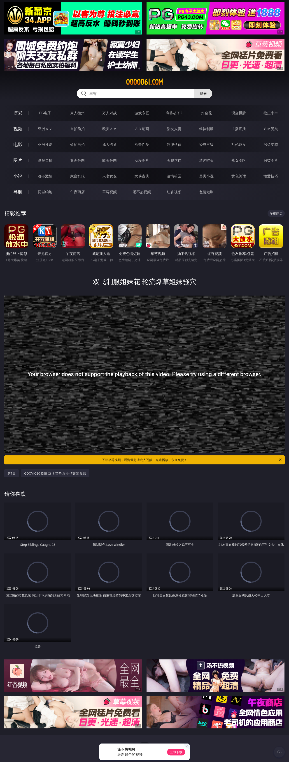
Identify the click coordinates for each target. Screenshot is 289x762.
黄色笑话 (238, 176)
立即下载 (176, 752)
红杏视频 (174, 191)
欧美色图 (109, 160)
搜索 (203, 93)
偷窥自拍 (45, 160)
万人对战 (109, 112)
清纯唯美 (206, 160)
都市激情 (45, 176)
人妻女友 (109, 176)
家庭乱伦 (77, 176)
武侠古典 (142, 176)
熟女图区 (238, 160)
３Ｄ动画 (142, 128)
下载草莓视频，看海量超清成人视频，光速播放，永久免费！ (192, 460)
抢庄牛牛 (270, 112)
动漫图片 (142, 160)
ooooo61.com (144, 82)
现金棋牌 (238, 112)
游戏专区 (142, 112)
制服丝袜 (174, 144)
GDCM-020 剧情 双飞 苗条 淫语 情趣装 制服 (55, 473)
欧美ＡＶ (109, 128)
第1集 (11, 473)
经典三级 (206, 144)
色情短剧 (206, 191)
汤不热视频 (142, 191)
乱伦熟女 (238, 144)
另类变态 (270, 144)
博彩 (17, 113)
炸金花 (206, 112)
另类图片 (270, 160)
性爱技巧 (270, 176)
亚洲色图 (77, 160)
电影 (17, 144)
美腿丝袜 (174, 160)
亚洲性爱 (45, 144)
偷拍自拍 (77, 144)
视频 (17, 129)
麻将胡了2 (174, 112)
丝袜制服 (206, 128)
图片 (17, 160)
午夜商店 (77, 191)
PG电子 (45, 112)
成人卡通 (109, 144)
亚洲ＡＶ (45, 128)
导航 (17, 192)
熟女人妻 (174, 128)
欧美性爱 (142, 144)
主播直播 (238, 128)
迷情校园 (174, 176)
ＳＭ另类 (270, 128)
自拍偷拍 (77, 128)
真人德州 (77, 112)
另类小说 (206, 176)
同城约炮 (45, 191)
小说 (17, 176)
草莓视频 (109, 191)
